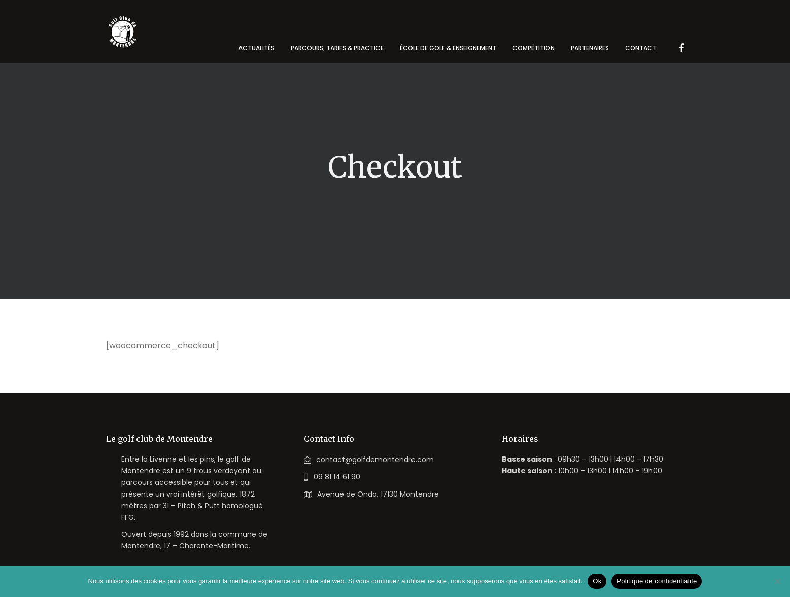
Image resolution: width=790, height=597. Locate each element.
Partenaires (590, 48)
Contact (641, 48)
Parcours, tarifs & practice (337, 48)
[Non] (777, 581)
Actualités (256, 48)
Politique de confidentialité (656, 581)
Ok (597, 581)
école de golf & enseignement (448, 48)
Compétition (533, 48)
